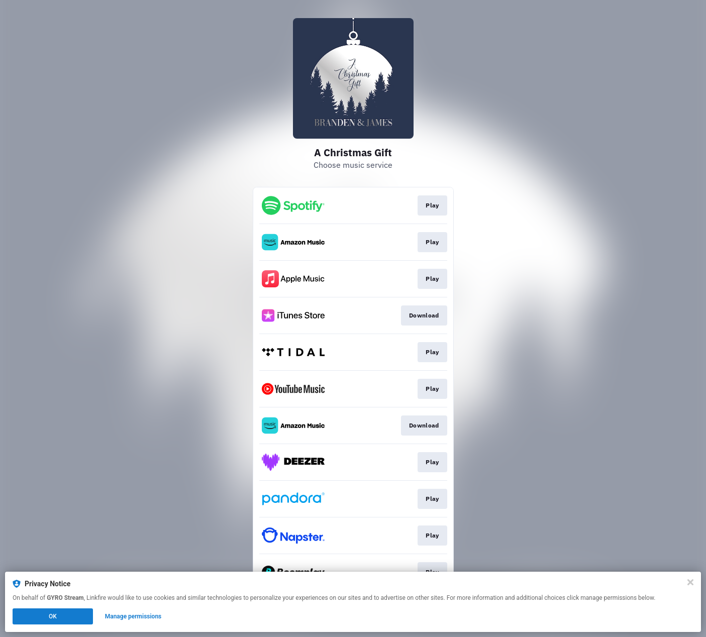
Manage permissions (133, 616)
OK (53, 616)
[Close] (690, 582)
